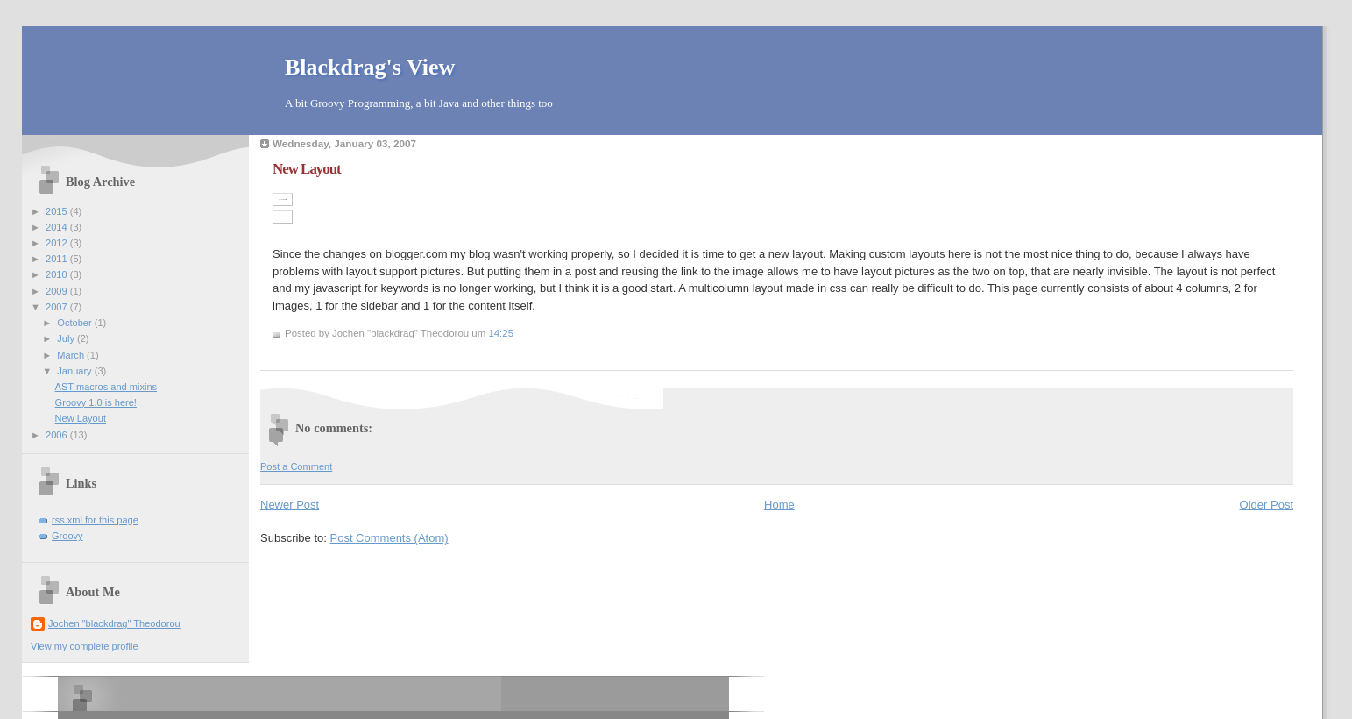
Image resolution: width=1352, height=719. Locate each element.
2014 (58, 227)
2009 (58, 291)
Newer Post (289, 504)
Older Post (1266, 504)
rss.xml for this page (95, 520)
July (67, 338)
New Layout (80, 418)
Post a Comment (296, 466)
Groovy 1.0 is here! (96, 402)
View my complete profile (84, 646)
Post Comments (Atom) (389, 538)
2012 (58, 243)
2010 (58, 274)
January (75, 371)
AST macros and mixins (106, 386)
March (72, 355)
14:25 (500, 333)
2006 (58, 435)
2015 (58, 211)
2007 (58, 307)
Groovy (67, 535)
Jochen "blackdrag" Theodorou (114, 623)
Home (779, 504)
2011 (58, 258)
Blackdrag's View (370, 67)
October (75, 322)
